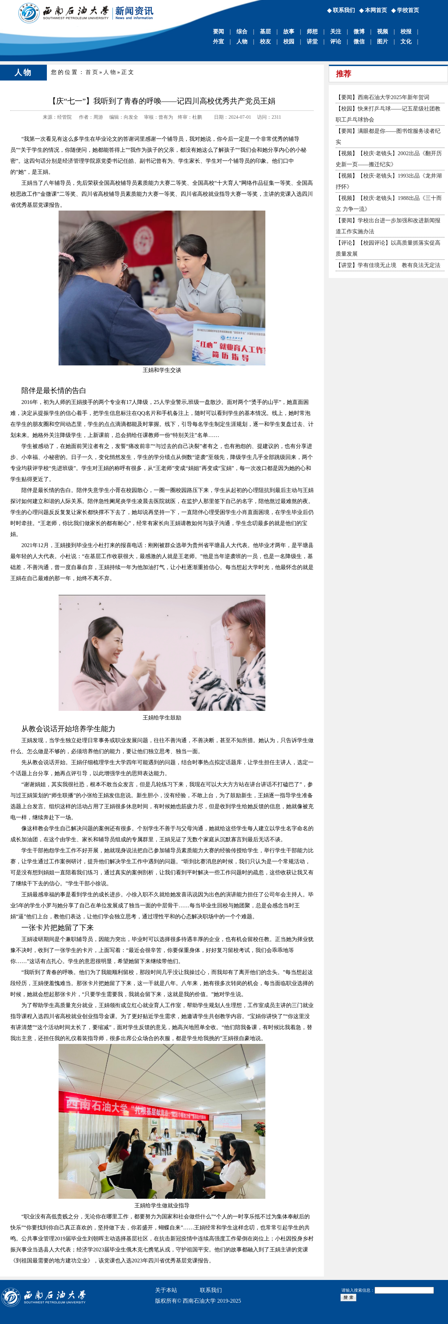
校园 (288, 41)
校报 (405, 31)
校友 (265, 41)
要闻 (218, 31)
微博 (359, 31)
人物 (241, 41)
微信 (359, 41)
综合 (241, 31)
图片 (382, 41)
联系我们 (344, 10)
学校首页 (408, 10)
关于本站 (166, 1290)
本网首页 (376, 10)
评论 (335, 41)
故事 (288, 31)
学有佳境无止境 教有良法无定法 (399, 265)
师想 (312, 31)
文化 (405, 41)
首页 (92, 72)
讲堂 (312, 41)
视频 (382, 31)
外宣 (218, 41)
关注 (335, 31)
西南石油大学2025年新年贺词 (393, 97)
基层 (265, 31)
